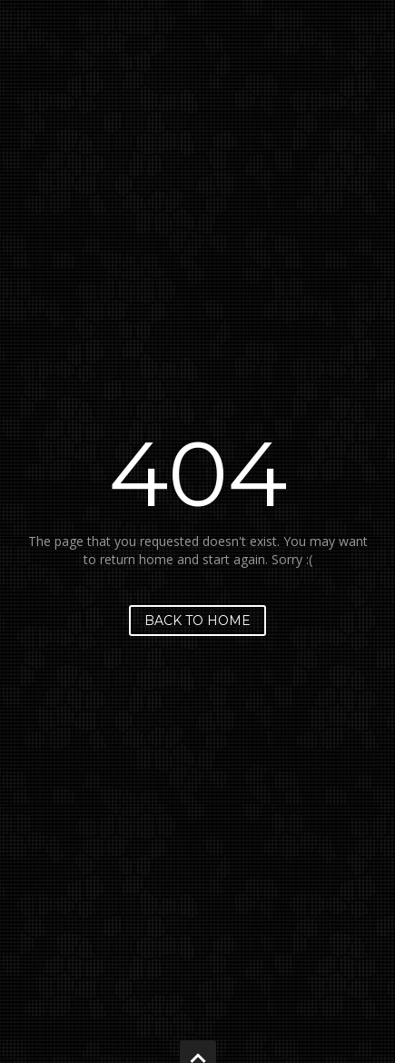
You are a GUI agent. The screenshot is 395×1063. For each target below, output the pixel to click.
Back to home (197, 620)
